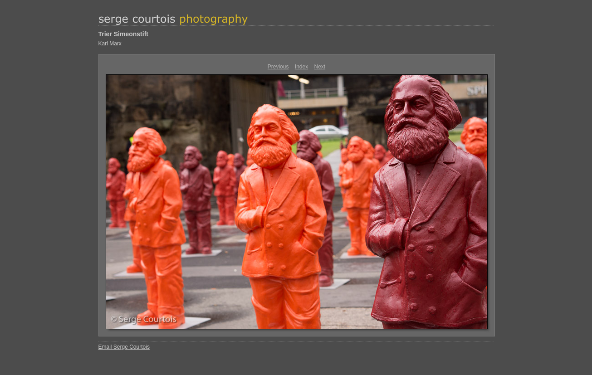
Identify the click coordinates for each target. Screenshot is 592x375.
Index (301, 66)
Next (320, 66)
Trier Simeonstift (123, 34)
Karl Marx (110, 43)
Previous (278, 66)
